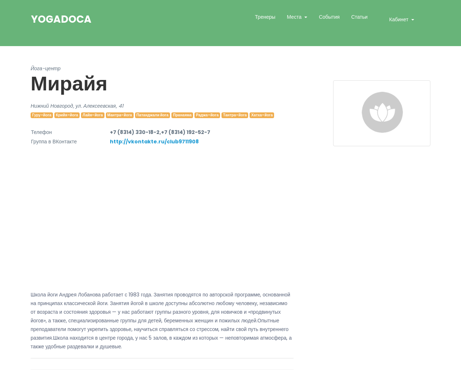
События (329, 17)
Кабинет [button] (399, 19)
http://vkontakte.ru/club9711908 (154, 141)
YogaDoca (61, 19)
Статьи (359, 17)
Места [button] (295, 17)
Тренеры (265, 17)
